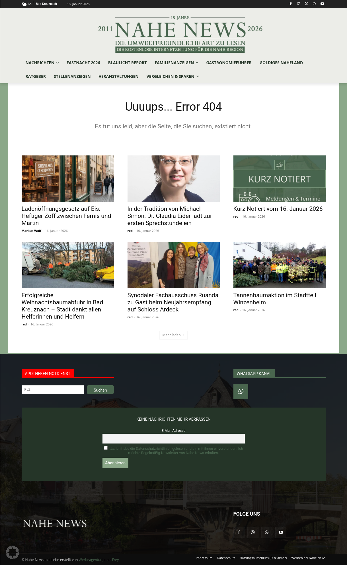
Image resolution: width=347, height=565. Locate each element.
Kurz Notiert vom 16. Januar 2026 (278, 208)
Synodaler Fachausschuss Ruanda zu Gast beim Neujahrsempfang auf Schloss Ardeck (173, 302)
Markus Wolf (31, 230)
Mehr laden (173, 335)
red (130, 230)
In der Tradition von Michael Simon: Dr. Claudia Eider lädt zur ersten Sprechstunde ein (170, 215)
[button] (12, 552)
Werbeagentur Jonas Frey (99, 559)
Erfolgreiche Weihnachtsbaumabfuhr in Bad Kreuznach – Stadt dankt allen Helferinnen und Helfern (62, 306)
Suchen (100, 390)
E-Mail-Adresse (174, 430)
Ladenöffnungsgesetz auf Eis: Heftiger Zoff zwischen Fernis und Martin (66, 215)
